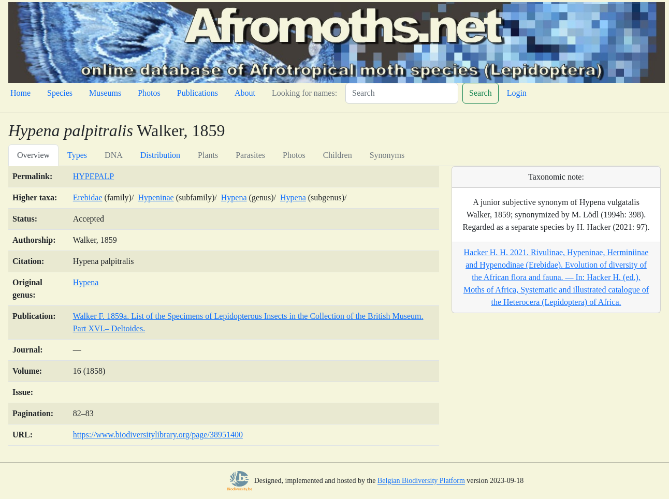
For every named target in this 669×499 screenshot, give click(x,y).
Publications (197, 93)
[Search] (401, 93)
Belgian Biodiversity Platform (421, 481)
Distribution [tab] (160, 155)
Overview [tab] (33, 155)
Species (59, 93)
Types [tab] (77, 155)
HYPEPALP (93, 176)
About (245, 93)
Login (517, 93)
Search (480, 93)
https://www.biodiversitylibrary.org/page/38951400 (158, 434)
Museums (105, 93)
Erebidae (88, 197)
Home (20, 93)
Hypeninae (155, 197)
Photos (149, 93)
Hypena (234, 197)
